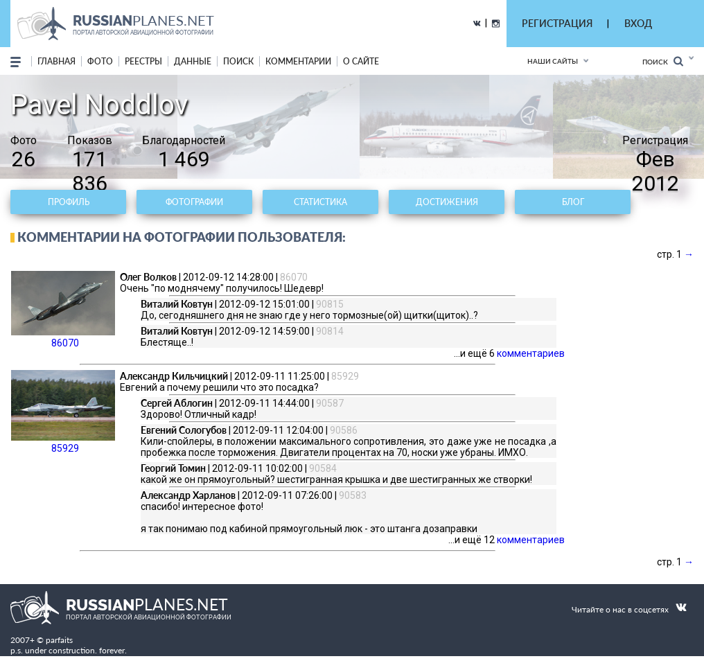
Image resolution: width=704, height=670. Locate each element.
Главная (56, 61)
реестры (143, 61)
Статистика (320, 202)
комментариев (531, 353)
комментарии (298, 61)
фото (100, 61)
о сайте (361, 61)
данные (192, 61)
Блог (573, 202)
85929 (63, 412)
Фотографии (194, 202)
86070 (63, 310)
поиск (238, 61)
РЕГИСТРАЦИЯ (557, 23)
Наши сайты (552, 61)
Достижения (447, 202)
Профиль (68, 202)
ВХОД (638, 23)
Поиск (662, 61)
